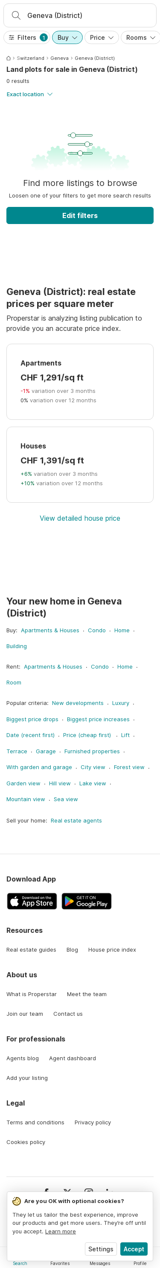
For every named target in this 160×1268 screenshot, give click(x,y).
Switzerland (30, 58)
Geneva (59, 58)
